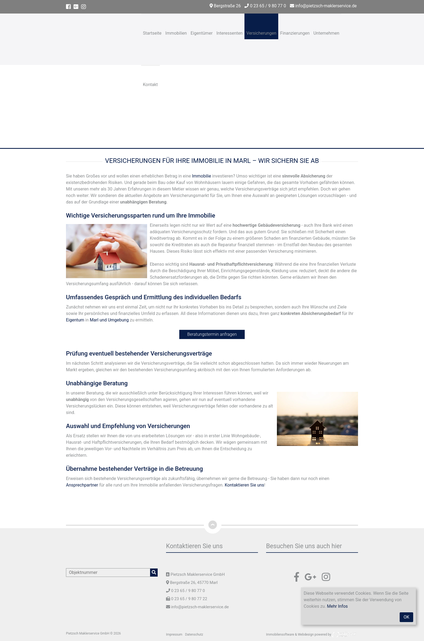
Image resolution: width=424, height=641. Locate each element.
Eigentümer (202, 33)
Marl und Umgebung (109, 320)
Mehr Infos (337, 606)
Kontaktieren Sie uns (244, 485)
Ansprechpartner (82, 485)
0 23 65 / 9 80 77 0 (265, 5)
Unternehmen (326, 33)
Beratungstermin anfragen (212, 334)
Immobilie (201, 176)
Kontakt (150, 84)
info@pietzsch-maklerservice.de (323, 5)
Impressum (174, 634)
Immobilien (176, 33)
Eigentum (75, 320)
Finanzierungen (295, 33)
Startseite (152, 33)
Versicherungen (261, 33)
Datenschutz (194, 634)
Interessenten (229, 33)
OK (406, 617)
